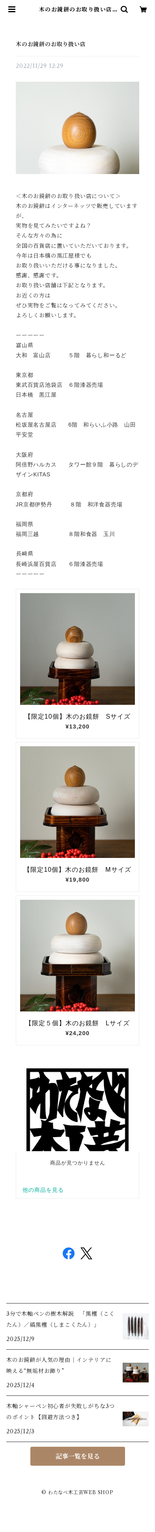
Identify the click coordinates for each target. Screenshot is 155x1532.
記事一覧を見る (78, 1456)
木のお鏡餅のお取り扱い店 (51, 44)
